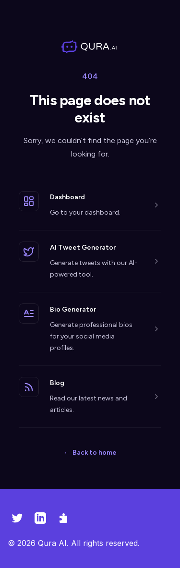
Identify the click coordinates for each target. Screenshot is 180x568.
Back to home (90, 452)
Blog (57, 383)
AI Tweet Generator (83, 247)
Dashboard (67, 197)
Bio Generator (73, 309)
